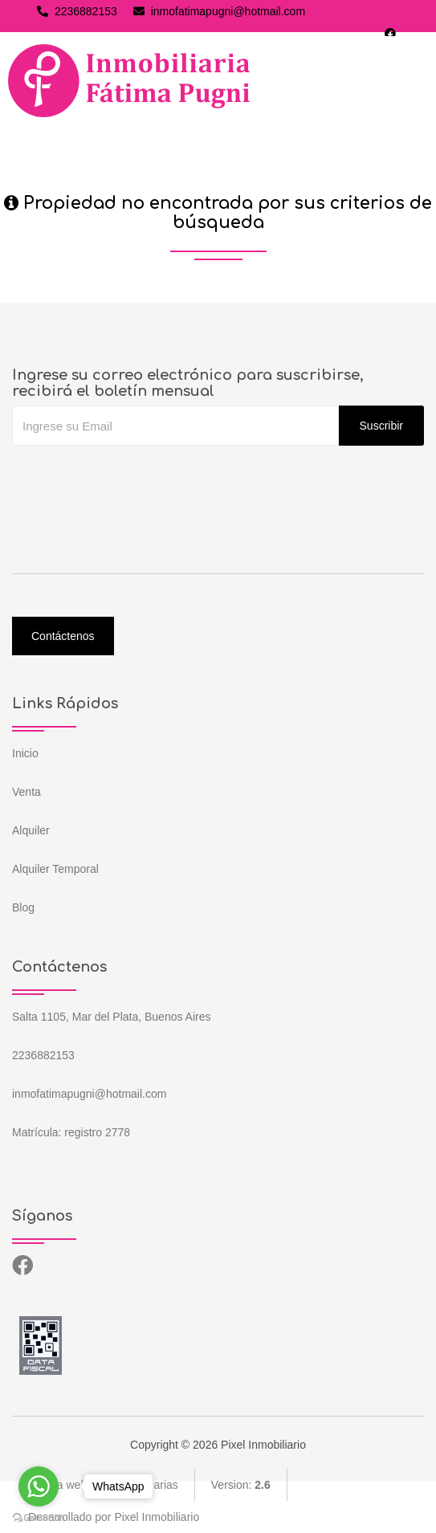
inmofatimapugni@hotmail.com (219, 11)
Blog (23, 907)
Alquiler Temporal (55, 868)
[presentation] (134, 477)
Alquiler (31, 830)
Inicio (25, 753)
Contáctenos (63, 636)
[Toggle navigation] (408, 81)
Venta (26, 791)
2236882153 (77, 11)
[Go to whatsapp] (38, 1486)
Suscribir (381, 425)
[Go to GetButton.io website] (38, 1517)
